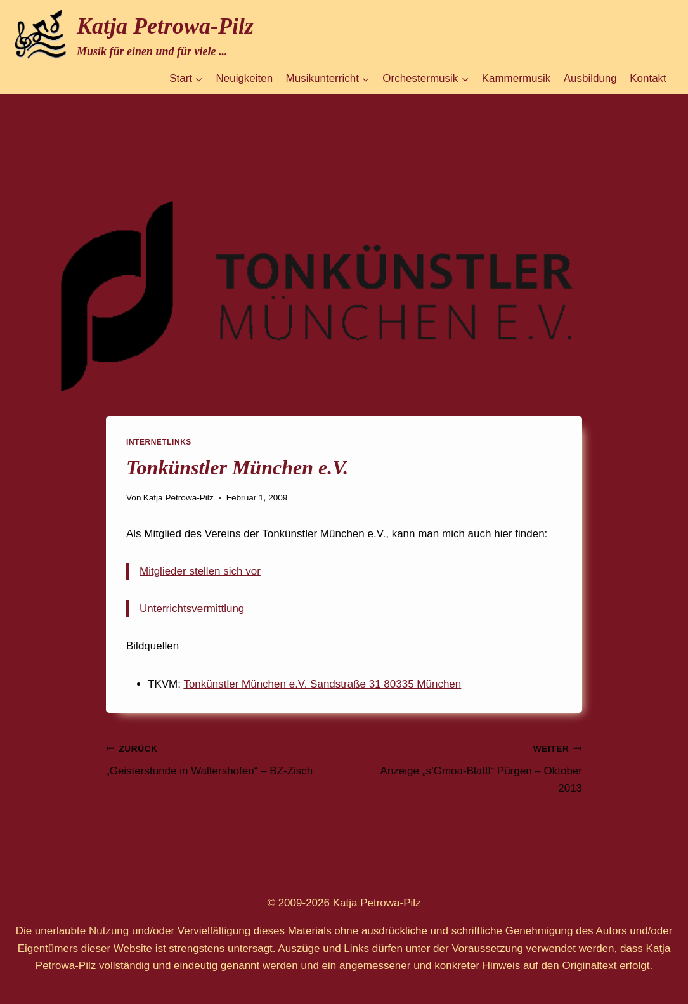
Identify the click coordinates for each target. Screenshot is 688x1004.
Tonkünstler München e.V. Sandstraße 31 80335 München (322, 684)
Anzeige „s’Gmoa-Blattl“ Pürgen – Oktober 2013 (469, 767)
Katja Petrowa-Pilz (178, 497)
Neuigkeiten (244, 78)
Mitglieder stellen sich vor (200, 571)
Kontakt (648, 78)
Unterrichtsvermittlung (192, 609)
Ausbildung (590, 78)
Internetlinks (158, 442)
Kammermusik (516, 78)
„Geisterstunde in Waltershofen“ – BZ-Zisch (220, 758)
